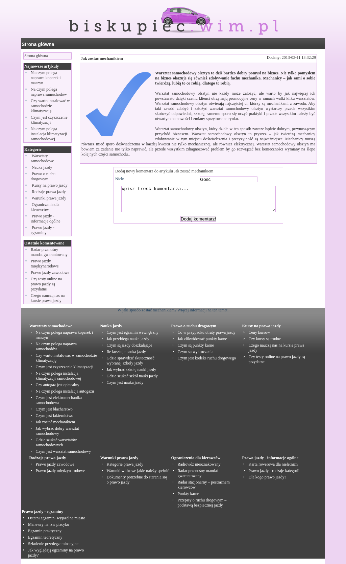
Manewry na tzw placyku (48, 524)
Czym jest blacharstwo (54, 409)
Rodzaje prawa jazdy (49, 191)
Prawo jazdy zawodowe (50, 272)
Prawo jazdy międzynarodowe (45, 263)
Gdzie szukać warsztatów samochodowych (56, 442)
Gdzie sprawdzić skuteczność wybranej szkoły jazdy (130, 361)
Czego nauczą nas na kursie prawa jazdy (48, 298)
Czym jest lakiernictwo (54, 415)
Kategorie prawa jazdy (125, 464)
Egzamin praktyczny (44, 530)
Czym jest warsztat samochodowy (63, 451)
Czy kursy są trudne (265, 338)
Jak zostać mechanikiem (102, 58)
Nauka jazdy (42, 167)
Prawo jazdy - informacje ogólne (46, 219)
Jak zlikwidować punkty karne (202, 338)
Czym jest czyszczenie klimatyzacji (49, 120)
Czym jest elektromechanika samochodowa (59, 400)
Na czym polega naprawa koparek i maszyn (46, 77)
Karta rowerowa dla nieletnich (273, 464)
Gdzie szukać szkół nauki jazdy (132, 376)
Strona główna (38, 44)
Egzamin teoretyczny (45, 537)
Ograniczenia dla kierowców (45, 207)
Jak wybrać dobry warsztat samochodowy (57, 431)
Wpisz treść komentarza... (201, 201)
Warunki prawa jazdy (49, 198)
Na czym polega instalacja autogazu (65, 391)
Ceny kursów (259, 332)
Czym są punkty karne (196, 345)
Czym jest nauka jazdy (125, 382)
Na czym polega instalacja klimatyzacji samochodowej (49, 133)
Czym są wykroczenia (196, 351)
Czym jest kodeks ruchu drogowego (207, 358)
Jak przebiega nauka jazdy (128, 338)
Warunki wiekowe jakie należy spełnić (138, 470)
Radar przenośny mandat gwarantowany (49, 252)
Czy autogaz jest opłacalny (57, 384)
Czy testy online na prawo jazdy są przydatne (46, 284)
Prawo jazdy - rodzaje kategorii (274, 470)
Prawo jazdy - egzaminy (42, 230)
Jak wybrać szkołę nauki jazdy (131, 369)
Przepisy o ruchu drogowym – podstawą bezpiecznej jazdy (202, 503)
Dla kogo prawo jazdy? (268, 477)
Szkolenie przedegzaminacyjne (53, 543)
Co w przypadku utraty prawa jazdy (207, 332)
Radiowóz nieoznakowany (199, 464)
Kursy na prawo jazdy (50, 185)
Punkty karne (188, 493)
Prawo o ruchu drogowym (43, 176)
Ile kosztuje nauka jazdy (126, 351)
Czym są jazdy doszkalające (129, 345)
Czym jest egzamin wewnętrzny (133, 332)
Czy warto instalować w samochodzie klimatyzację (50, 105)
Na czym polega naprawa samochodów (49, 92)
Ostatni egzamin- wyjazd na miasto (56, 518)
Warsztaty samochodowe (43, 158)
